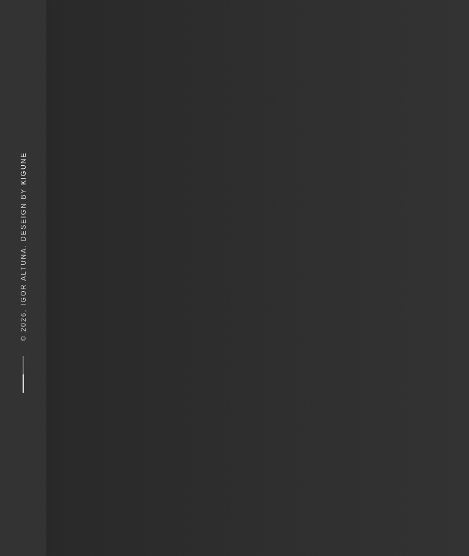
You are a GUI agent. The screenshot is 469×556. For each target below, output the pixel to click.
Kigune (23, 168)
